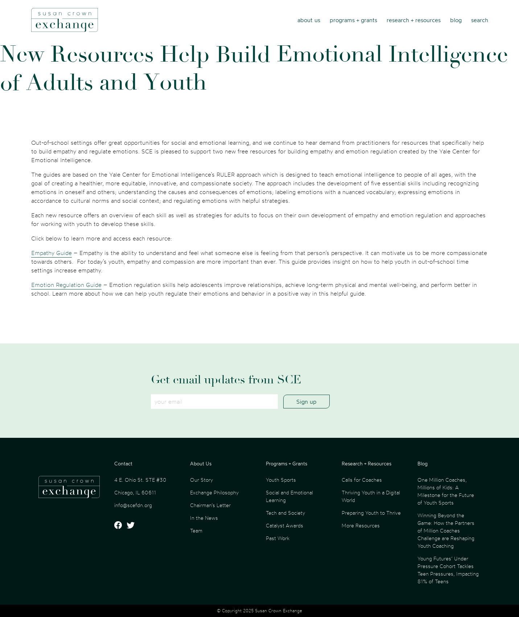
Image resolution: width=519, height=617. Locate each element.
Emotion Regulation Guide (66, 284)
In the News (204, 518)
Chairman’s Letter (210, 505)
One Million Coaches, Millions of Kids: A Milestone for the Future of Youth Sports (445, 491)
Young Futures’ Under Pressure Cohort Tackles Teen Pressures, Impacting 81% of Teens (448, 569)
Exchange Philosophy (214, 492)
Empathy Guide (51, 252)
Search (479, 20)
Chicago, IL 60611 (135, 492)
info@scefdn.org (133, 505)
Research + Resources (414, 20)
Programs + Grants (353, 20)
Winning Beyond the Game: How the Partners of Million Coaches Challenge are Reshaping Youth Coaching (445, 530)
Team (196, 530)
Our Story (201, 480)
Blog (456, 20)
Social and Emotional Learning (289, 496)
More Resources (361, 525)
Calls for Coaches (362, 480)
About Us (308, 20)
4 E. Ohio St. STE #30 (140, 480)
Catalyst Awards (284, 525)
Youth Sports (281, 480)
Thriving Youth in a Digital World (371, 496)
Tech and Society (285, 513)
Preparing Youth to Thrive (371, 513)
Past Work (277, 538)
